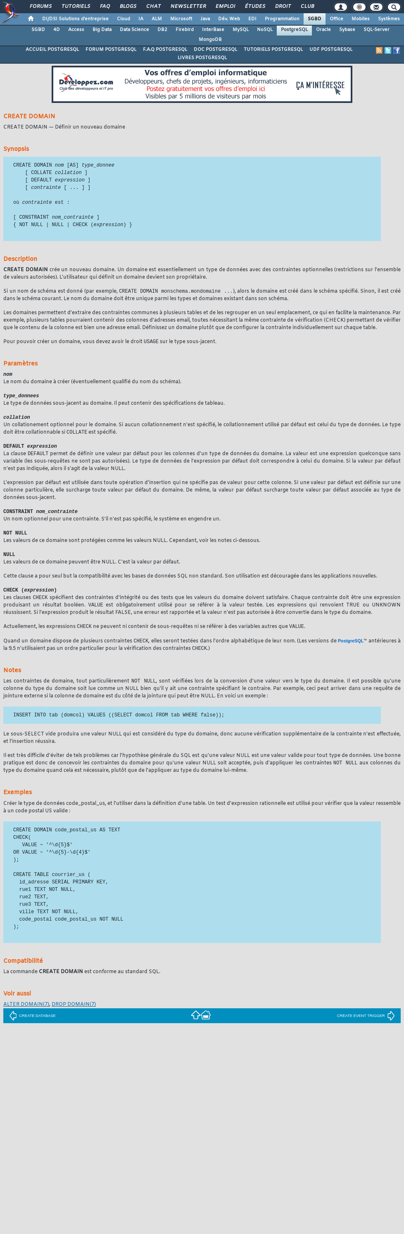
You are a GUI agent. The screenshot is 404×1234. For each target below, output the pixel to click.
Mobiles (361, 19)
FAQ (104, 6)
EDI (252, 19)
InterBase (213, 30)
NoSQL (265, 30)
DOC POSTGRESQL (215, 50)
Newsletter (187, 6)
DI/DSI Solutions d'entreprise (75, 19)
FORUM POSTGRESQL (111, 50)
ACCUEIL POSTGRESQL (52, 50)
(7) (26, 1015)
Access (76, 30)
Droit (282, 6)
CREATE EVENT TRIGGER (366, 1026)
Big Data (102, 30)
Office (336, 19)
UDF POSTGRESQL (330, 50)
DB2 (162, 30)
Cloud (123, 19)
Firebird (185, 30)
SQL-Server (377, 30)
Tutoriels (75, 6)
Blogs (128, 6)
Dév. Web (229, 19)
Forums (40, 6)
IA (140, 19)
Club (306, 6)
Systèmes (389, 19)
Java (205, 19)
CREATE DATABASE (32, 1026)
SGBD (314, 19)
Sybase (347, 30)
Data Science (134, 30)
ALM (157, 19)
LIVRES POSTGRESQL (202, 58)
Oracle (323, 30)
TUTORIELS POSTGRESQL (273, 50)
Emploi (224, 6)
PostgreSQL (294, 30)
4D (56, 30)
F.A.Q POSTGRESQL (165, 50)
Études (255, 6)
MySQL (241, 30)
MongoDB (210, 40)
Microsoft (181, 19)
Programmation (282, 19)
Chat (153, 6)
